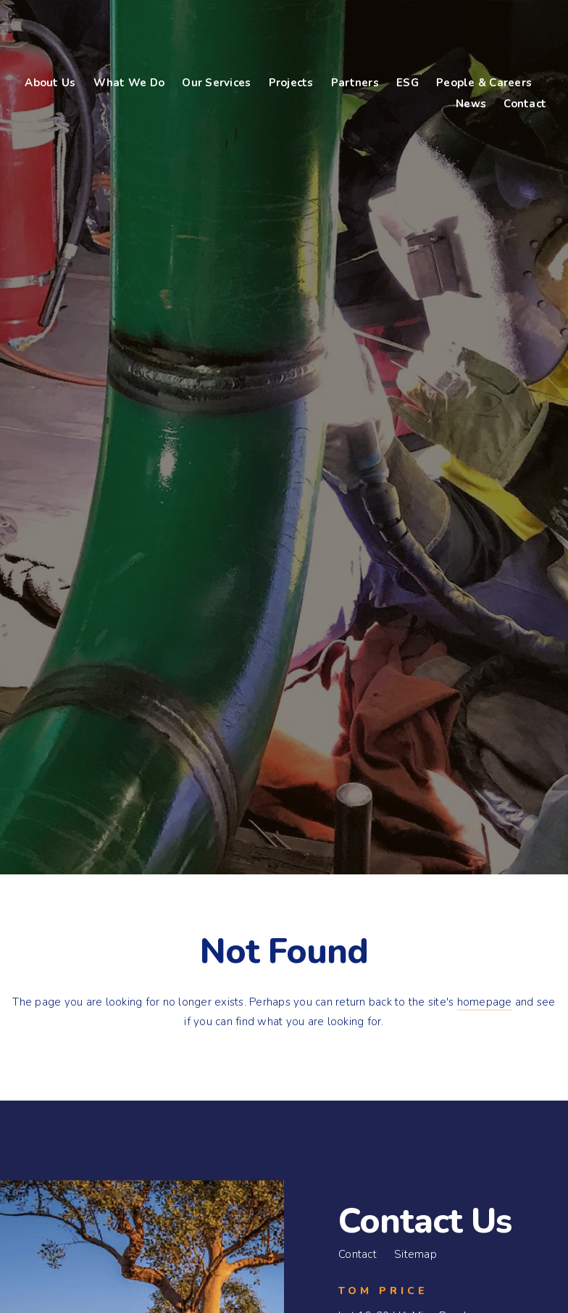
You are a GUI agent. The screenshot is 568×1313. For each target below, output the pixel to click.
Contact (357, 1254)
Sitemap (415, 1254)
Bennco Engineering (113, 37)
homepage (484, 1002)
